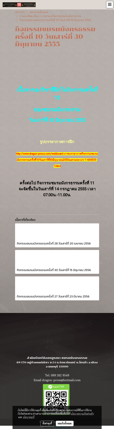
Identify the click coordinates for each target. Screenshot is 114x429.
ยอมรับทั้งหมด (65, 423)
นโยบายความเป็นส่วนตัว (82, 413)
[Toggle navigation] (109, 4)
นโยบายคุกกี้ (28, 417)
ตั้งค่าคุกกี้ (47, 423)
